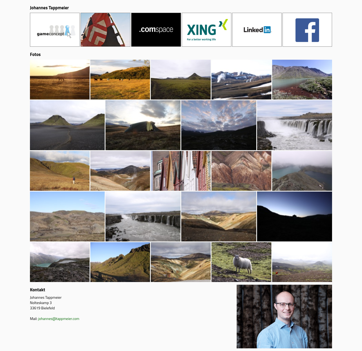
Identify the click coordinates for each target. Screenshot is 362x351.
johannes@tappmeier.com (58, 318)
